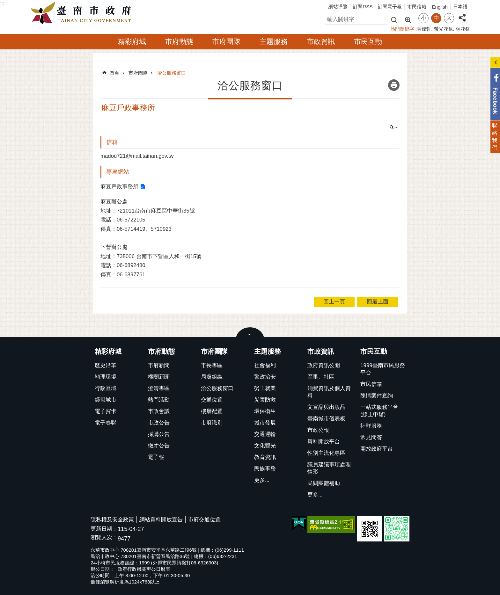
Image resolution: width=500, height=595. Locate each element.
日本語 (460, 6)
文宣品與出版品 (326, 407)
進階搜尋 (407, 19)
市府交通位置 (204, 520)
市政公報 (318, 430)
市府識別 (212, 423)
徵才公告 (159, 446)
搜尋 (330, 18)
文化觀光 (265, 446)
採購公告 (159, 434)
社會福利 (265, 365)
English (440, 7)
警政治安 (265, 377)
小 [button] (423, 18)
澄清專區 (159, 388)
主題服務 (274, 42)
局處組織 (212, 377)
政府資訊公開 (323, 365)
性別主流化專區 (326, 453)
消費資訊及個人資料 (329, 392)
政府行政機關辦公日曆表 (144, 569)
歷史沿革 (105, 365)
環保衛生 (265, 411)
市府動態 (179, 42)
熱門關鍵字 (402, 28)
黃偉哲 (424, 29)
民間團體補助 (323, 483)
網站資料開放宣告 (161, 520)
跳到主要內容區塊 (3, 3)
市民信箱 (416, 6)
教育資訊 (265, 457)
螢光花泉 (443, 29)
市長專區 (212, 365)
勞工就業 (265, 388)
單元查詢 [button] (393, 127)
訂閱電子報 (390, 6)
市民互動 (368, 42)
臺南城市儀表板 (326, 419)
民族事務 (265, 469)
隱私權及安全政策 (112, 520)
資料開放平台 (323, 442)
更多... (261, 480)
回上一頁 (334, 302)
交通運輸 (265, 434)
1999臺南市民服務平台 (382, 369)
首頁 (114, 73)
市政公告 (159, 423)
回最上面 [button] (377, 302)
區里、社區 (321, 377)
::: (2, 3)
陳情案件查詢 (376, 396)
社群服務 (371, 426)
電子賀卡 (105, 411)
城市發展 (265, 423)
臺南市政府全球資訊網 (82, 13)
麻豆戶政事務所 (119, 187)
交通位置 (212, 400)
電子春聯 (105, 423)
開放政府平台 (376, 449)
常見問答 (371, 437)
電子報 (156, 457)
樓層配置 (212, 411)
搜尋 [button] (394, 20)
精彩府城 (132, 42)
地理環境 (105, 377)
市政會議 (159, 411)
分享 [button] (462, 14)
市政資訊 (321, 42)
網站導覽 (338, 6)
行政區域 (105, 388)
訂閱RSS (362, 6)
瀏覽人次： (104, 538)
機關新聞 (159, 377)
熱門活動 (159, 400)
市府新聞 (159, 365)
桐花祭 (463, 29)
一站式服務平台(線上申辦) (379, 410)
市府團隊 (226, 42)
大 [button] (449, 18)
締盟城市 (105, 400)
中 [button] (436, 18)
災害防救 (265, 400)
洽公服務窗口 (171, 73)
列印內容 (394, 85)
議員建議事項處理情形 (329, 468)
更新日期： (104, 529)
